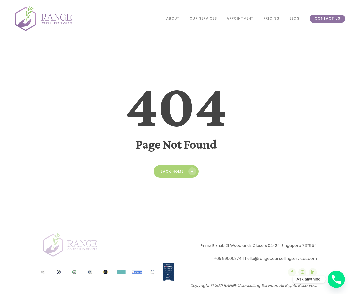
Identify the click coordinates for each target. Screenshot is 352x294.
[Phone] (336, 279)
